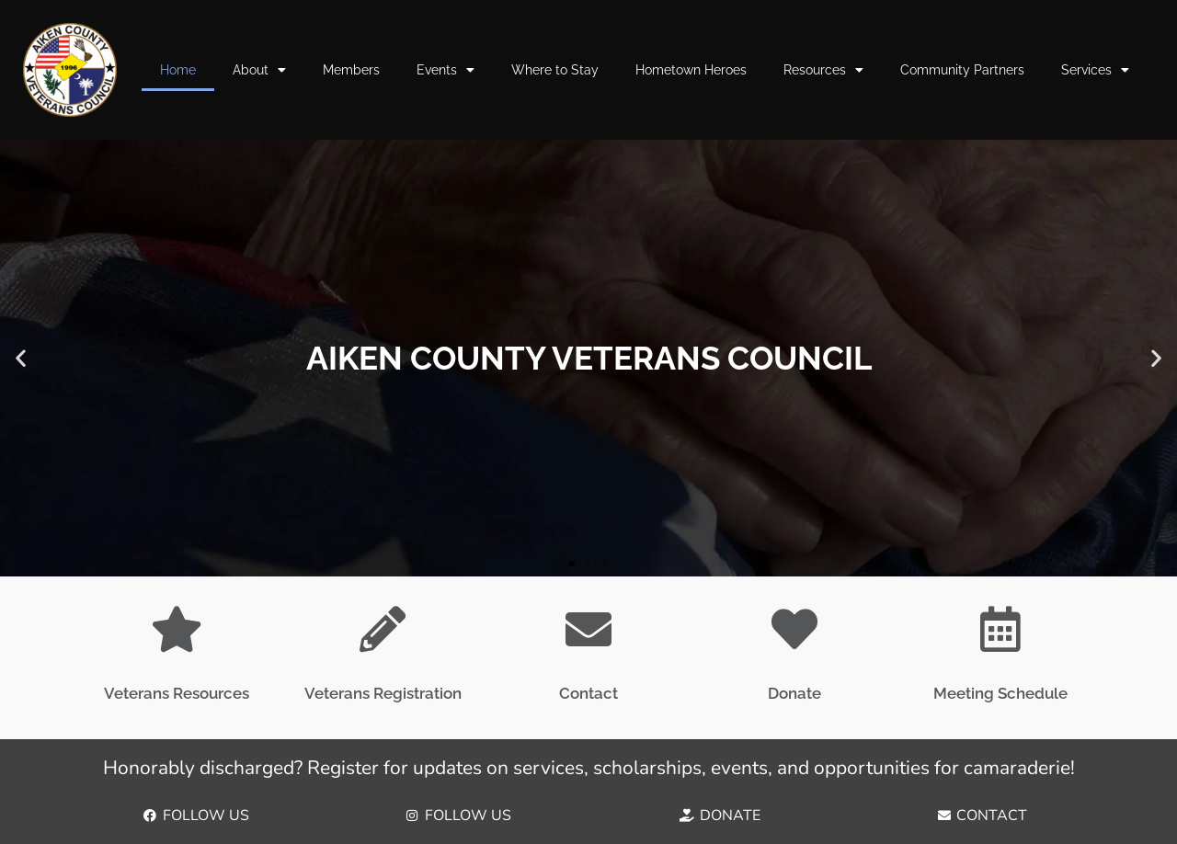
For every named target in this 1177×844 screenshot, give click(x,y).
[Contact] (588, 629)
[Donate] (794, 629)
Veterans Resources (176, 693)
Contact (588, 693)
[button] (20, 358)
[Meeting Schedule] (1000, 629)
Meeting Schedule (1000, 693)
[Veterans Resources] (177, 629)
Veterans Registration (383, 693)
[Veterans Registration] (383, 629)
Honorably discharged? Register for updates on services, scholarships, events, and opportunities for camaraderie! (589, 768)
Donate (794, 693)
